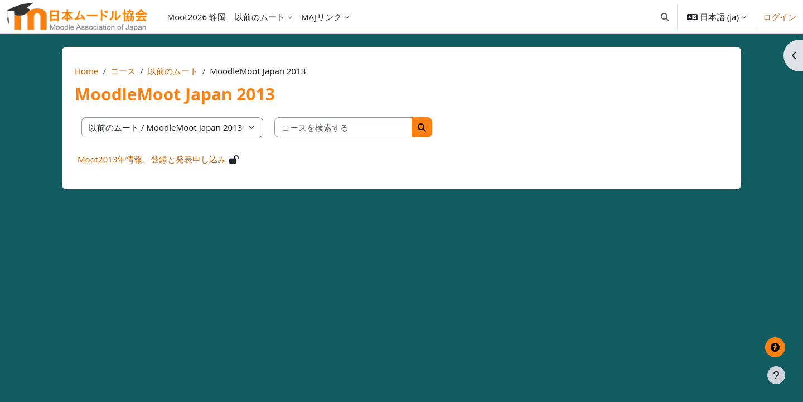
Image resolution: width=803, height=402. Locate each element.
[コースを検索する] (365, 127)
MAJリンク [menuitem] (321, 16)
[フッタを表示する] (776, 375)
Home (108, 70)
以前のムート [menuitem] (260, 16)
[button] (665, 17)
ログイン (779, 16)
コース (144, 70)
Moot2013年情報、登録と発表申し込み (173, 159)
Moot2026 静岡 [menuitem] (196, 16)
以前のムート (194, 70)
